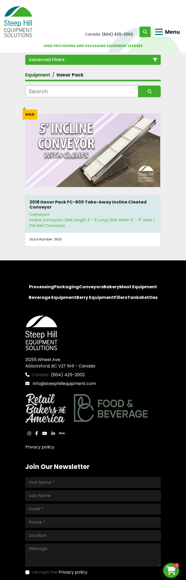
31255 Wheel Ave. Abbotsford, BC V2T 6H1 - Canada (60, 363)
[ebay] (62, 433)
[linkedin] (53, 433)
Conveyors (39, 214)
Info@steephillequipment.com (64, 383)
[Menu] (159, 32)
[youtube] (44, 433)
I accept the (59, 572)
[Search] (81, 91)
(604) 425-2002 (117, 34)
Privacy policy (39, 447)
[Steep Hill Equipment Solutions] (41, 332)
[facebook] (36, 433)
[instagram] (29, 433)
